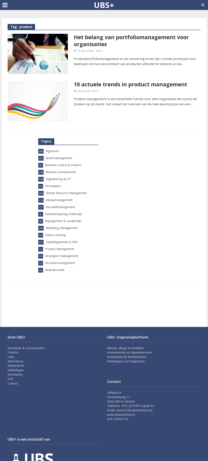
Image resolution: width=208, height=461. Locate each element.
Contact (13, 383)
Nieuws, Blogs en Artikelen (125, 348)
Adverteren (15, 361)
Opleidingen (16, 370)
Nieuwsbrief (16, 365)
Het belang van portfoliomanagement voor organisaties (134, 41)
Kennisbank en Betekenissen (127, 357)
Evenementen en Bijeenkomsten (129, 352)
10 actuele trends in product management (132, 84)
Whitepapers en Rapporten (126, 361)
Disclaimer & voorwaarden (26, 348)
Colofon (13, 352)
